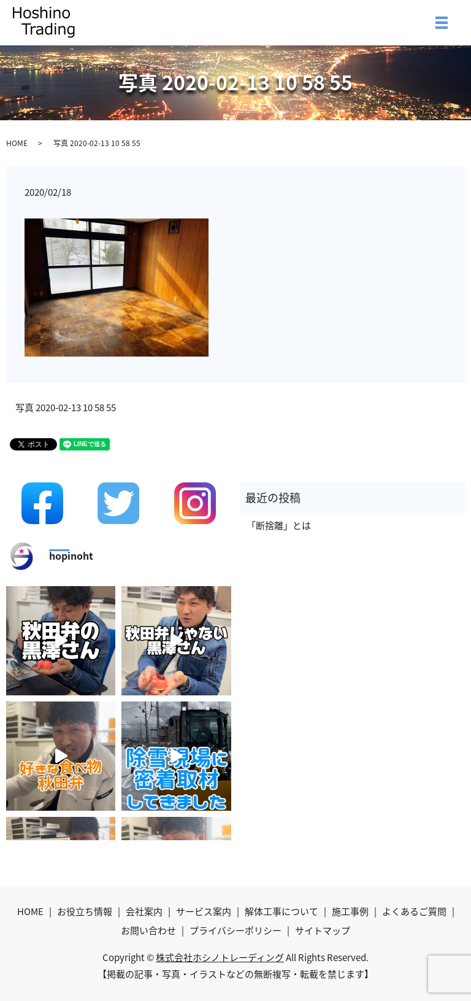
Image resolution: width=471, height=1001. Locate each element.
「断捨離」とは (279, 525)
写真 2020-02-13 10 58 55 (65, 407)
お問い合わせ (148, 930)
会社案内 (144, 911)
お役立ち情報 (84, 911)
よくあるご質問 (414, 911)
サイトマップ (322, 930)
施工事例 (350, 911)
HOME (17, 143)
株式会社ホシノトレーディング (220, 957)
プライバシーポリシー (235, 930)
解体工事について (281, 911)
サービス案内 (203, 911)
